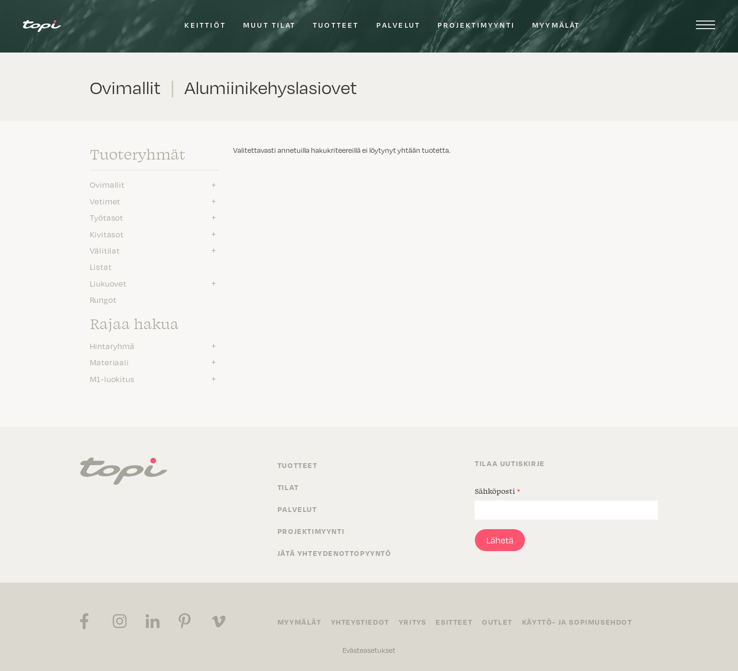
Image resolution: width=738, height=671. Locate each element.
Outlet (497, 622)
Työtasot (106, 217)
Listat (101, 266)
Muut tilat (269, 25)
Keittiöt (205, 25)
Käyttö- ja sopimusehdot (577, 622)
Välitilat (105, 250)
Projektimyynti (476, 25)
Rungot (103, 299)
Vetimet (105, 201)
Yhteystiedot (360, 622)
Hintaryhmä (112, 346)
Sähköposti (497, 491)
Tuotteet (336, 25)
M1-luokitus (112, 378)
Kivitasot (107, 234)
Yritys (413, 622)
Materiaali (109, 362)
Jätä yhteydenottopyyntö (335, 553)
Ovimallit (107, 184)
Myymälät (556, 25)
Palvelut (398, 25)
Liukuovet (108, 283)
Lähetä (499, 540)
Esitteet (454, 622)
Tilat (288, 487)
